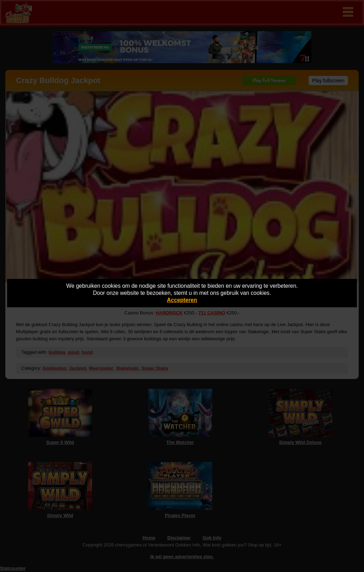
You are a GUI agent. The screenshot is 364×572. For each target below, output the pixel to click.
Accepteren (182, 300)
